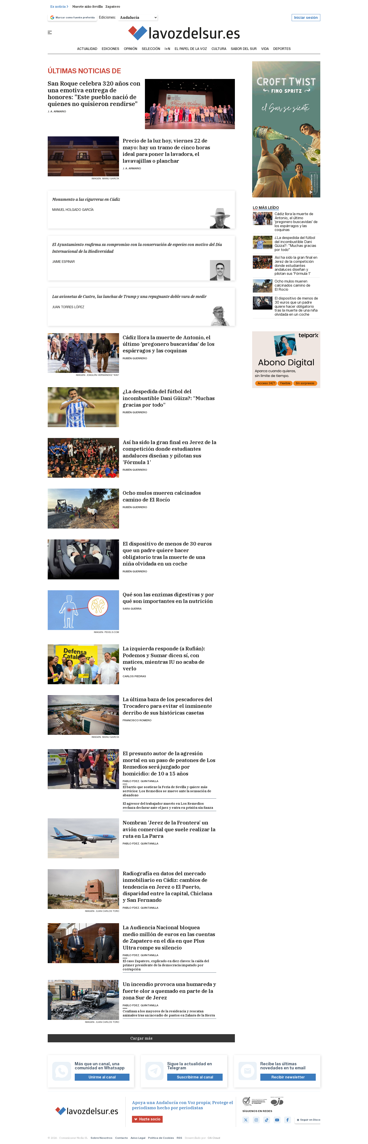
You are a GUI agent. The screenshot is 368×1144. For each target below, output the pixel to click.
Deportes (282, 49)
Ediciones (110, 49)
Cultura (218, 49)
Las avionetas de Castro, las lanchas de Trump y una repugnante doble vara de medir (129, 296)
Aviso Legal (138, 1138)
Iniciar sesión (306, 18)
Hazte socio (147, 1119)
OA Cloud (214, 1138)
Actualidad (87, 49)
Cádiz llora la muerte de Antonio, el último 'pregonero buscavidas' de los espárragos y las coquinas (168, 344)
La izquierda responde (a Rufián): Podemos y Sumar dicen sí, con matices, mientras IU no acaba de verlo (164, 658)
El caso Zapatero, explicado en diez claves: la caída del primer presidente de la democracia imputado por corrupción (166, 965)
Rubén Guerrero (135, 358)
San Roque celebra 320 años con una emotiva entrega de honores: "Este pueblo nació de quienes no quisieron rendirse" (94, 93)
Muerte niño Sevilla (87, 7)
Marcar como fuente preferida (72, 17)
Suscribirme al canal (195, 1077)
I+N (167, 49)
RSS (179, 1138)
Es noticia (59, 7)
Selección (151, 49)
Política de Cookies (161, 1138)
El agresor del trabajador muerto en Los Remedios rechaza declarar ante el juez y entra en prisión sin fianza (168, 806)
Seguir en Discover (310, 1120)
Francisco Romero (137, 720)
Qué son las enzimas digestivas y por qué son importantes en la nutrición (168, 598)
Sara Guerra (132, 608)
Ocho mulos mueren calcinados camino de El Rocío (162, 496)
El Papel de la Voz (191, 49)
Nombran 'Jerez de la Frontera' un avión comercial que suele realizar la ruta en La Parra (169, 829)
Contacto (121, 1138)
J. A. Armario (57, 111)
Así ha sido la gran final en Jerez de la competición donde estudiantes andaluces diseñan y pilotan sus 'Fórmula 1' (169, 452)
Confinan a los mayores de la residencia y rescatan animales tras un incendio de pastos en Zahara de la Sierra (169, 1013)
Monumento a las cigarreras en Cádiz (86, 199)
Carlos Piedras (134, 676)
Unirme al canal (102, 1077)
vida (265, 49)
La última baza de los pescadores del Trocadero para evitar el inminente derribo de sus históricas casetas (167, 706)
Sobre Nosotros (101, 1138)
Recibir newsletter (288, 1077)
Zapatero (112, 7)
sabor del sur (244, 49)
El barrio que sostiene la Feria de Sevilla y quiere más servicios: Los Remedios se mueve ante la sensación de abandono (167, 791)
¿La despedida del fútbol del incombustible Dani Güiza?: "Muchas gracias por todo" (169, 398)
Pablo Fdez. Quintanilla (140, 781)
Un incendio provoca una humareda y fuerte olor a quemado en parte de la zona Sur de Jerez (169, 991)
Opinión (130, 49)
